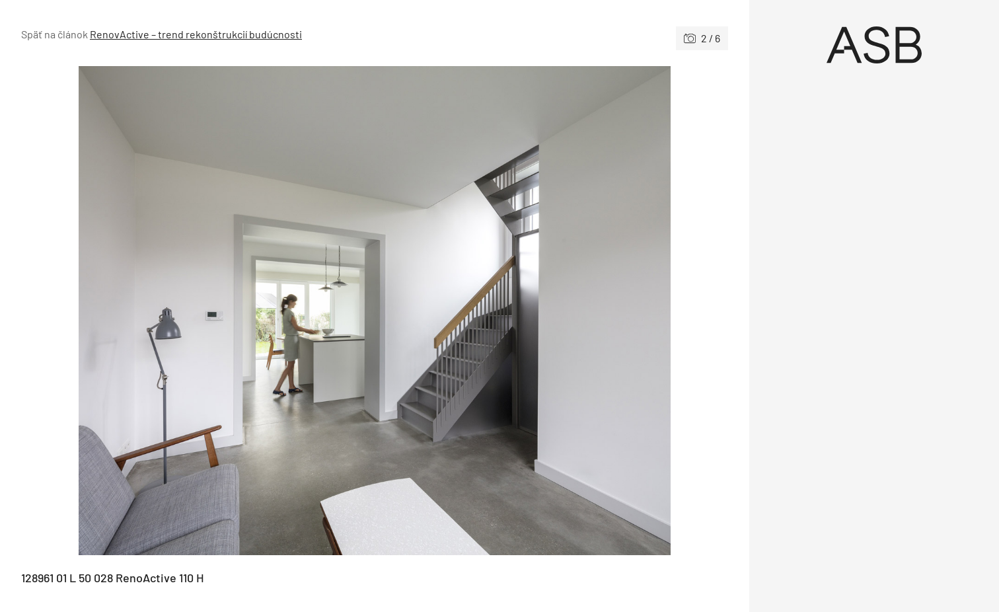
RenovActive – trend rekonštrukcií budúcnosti (196, 34)
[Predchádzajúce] (198, 310)
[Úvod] (874, 44)
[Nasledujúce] (551, 310)
